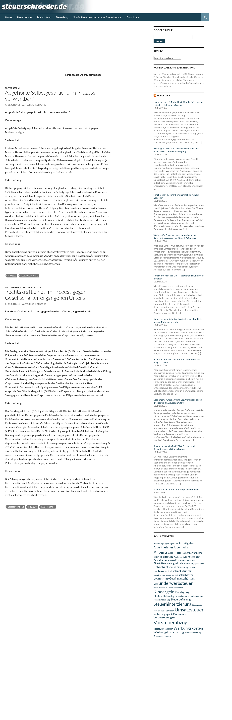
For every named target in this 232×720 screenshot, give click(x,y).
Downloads (132, 17)
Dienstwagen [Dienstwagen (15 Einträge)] (191, 556)
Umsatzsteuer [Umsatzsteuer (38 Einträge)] (189, 609)
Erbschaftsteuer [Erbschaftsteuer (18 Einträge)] (166, 567)
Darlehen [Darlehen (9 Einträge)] (178, 557)
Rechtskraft (48, 507)
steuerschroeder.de (35, 105)
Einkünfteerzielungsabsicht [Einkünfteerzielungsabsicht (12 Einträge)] (169, 563)
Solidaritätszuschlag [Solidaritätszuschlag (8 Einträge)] (162, 600)
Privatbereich (13, 88)
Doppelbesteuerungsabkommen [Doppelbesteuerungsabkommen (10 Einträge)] (169, 560)
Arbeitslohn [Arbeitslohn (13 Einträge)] (181, 547)
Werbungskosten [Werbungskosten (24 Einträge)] (188, 628)
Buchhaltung (44, 17)
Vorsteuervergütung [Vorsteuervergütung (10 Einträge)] (163, 628)
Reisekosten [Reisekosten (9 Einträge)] (181, 596)
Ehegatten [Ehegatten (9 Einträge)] (190, 560)
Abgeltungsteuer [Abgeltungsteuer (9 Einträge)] (170, 543)
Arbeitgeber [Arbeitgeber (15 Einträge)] (187, 543)
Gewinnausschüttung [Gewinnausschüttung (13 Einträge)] (182, 578)
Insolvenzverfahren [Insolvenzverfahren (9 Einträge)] (174, 587)
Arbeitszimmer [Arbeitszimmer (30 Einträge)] (168, 552)
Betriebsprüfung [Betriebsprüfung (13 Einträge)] (163, 556)
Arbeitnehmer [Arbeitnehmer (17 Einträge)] (163, 547)
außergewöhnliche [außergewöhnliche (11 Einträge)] (192, 552)
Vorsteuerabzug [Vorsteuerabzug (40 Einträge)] (170, 622)
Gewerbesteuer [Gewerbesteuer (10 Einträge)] (161, 578)
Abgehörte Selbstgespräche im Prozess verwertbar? (50, 95)
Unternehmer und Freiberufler (23, 287)
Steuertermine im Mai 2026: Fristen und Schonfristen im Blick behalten (174, 448)
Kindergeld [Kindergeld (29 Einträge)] (164, 591)
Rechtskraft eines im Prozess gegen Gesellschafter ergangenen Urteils (46, 294)
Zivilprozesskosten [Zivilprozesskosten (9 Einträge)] (162, 636)
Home (8, 17)
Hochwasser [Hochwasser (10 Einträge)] (159, 587)
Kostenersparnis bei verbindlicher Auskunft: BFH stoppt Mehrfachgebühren (179, 320)
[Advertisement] (76, 49)
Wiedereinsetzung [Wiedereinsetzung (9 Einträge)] (192, 632)
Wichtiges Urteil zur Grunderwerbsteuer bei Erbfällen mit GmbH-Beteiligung (176, 150)
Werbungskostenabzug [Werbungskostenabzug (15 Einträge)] (169, 632)
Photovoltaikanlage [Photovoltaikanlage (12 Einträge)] (165, 595)
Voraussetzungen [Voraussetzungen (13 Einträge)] (164, 617)
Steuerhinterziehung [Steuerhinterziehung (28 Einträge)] (173, 603)
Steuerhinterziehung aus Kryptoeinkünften (176, 489)
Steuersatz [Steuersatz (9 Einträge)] (197, 605)
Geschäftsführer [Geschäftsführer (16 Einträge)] (179, 571)
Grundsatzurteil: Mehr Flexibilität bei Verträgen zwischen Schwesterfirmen (178, 103)
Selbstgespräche (29, 276)
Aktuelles (163, 95)
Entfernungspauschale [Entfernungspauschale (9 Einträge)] (194, 563)
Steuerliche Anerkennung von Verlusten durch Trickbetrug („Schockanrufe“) (178, 401)
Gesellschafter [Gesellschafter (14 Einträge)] (184, 575)
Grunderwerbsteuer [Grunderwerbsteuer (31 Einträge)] (173, 583)
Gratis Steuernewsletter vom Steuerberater (97, 17)
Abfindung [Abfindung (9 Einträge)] (158, 543)
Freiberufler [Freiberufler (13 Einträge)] (161, 571)
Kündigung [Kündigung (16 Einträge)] (182, 592)
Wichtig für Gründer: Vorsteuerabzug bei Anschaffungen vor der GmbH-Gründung (175, 237)
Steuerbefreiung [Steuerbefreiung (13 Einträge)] (181, 599)
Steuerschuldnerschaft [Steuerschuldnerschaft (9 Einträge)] (164, 610)
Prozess (12, 276)
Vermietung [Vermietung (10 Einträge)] (180, 614)
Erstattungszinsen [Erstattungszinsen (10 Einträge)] (186, 567)
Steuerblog (62, 17)
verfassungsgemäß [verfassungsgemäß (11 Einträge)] (164, 614)
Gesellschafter (16, 507)
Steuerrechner (25, 17)
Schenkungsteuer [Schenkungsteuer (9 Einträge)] (196, 596)
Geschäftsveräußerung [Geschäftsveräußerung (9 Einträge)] (164, 575)
